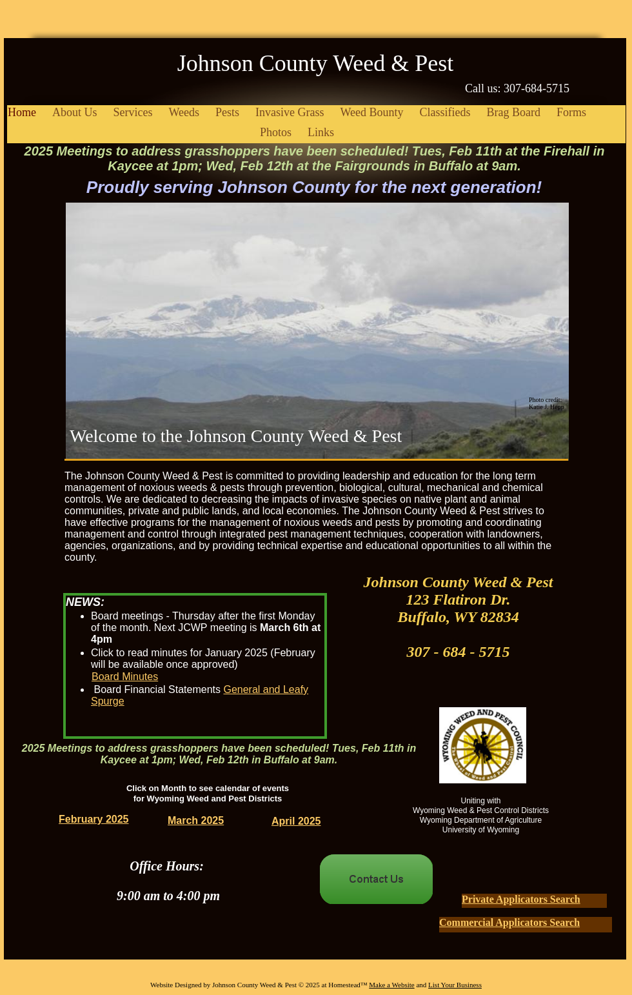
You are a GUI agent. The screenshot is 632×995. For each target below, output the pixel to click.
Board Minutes (125, 676)
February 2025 (94, 819)
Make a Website (391, 985)
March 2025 (196, 820)
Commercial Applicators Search (509, 922)
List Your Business (455, 985)
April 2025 (296, 821)
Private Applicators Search (521, 899)
